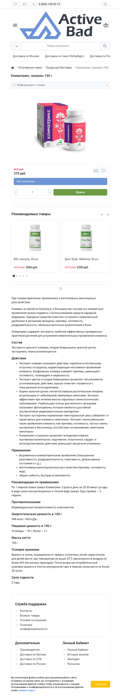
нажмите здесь (27, 690)
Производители (30, 649)
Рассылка (73, 663)
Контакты (26, 610)
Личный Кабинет (78, 649)
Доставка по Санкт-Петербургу (64, 56)
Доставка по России (102, 56)
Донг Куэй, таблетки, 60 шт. (82, 259)
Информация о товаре (60, 85)
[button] (17, 276)
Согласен (100, 684)
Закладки (73, 659)
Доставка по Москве (26, 56)
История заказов (78, 654)
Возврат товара (30, 615)
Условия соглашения (33, 620)
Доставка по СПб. (31, 659)
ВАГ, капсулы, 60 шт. (26, 259)
